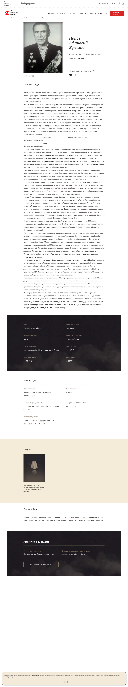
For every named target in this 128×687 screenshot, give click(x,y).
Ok (64, 682)
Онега (28, 18)
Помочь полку (117, 13)
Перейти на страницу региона (28, 3)
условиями (35, 675)
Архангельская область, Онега (73, 554)
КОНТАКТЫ (102, 13)
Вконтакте (70, 75)
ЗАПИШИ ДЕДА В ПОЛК (56, 13)
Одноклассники (76, 75)
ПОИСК (92, 13)
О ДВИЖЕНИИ (71, 13)
